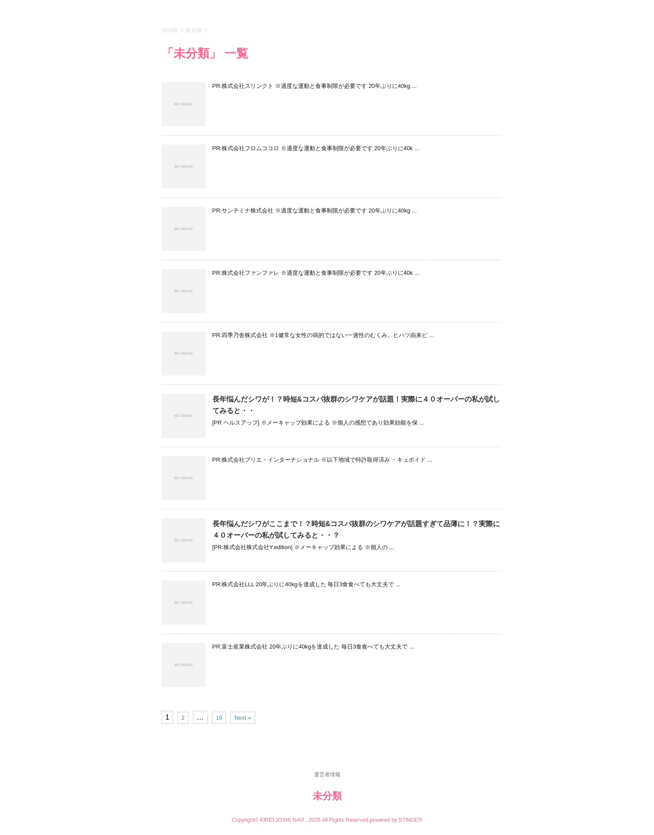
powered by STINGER (396, 820)
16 (219, 717)
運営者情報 (327, 774)
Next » (242, 717)
